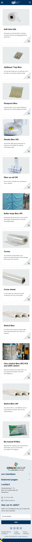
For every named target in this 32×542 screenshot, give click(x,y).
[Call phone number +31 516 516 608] (7, 497)
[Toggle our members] (16, 474)
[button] (16, 522)
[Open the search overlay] (29, 2)
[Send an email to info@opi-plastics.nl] (8, 500)
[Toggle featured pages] (16, 479)
